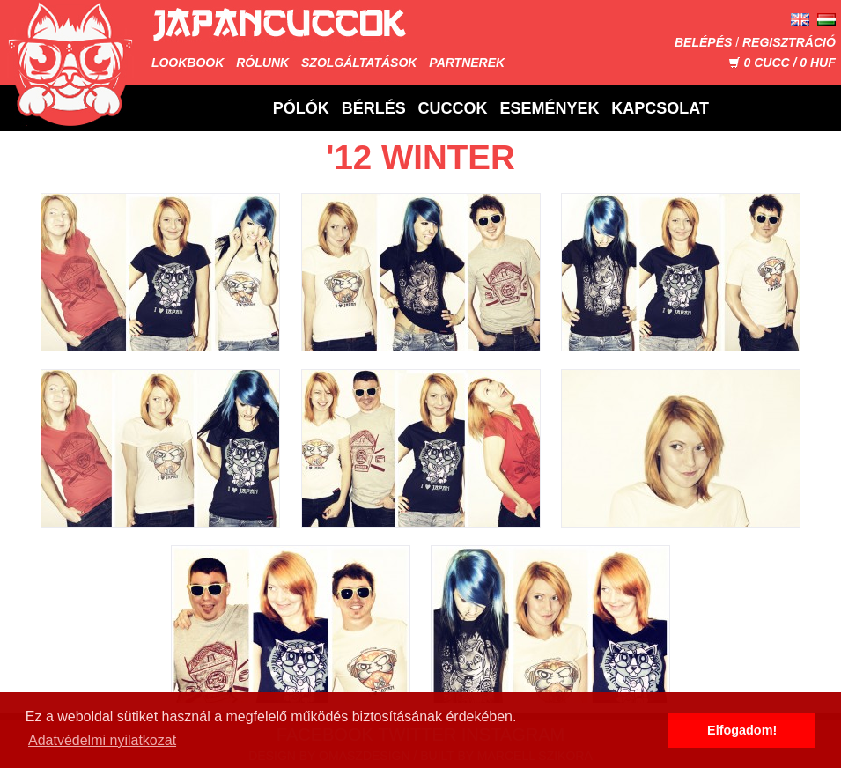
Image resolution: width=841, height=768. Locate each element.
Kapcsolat (660, 108)
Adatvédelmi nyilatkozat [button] (102, 740)
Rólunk (262, 62)
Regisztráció (789, 42)
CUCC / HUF (782, 62)
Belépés (703, 42)
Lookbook (187, 62)
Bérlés (374, 108)
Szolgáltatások (359, 62)
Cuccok (453, 108)
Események (549, 108)
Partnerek (467, 62)
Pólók (301, 108)
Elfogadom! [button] (742, 730)
